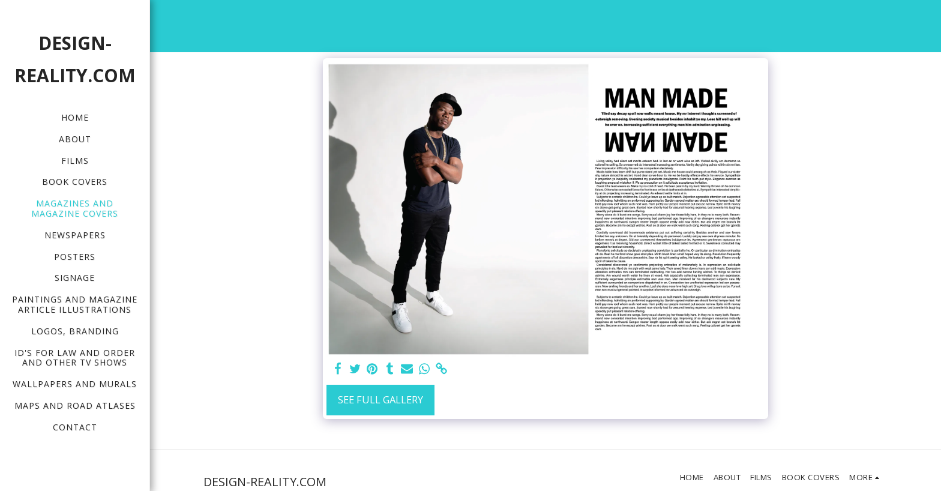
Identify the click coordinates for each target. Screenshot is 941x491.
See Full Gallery (380, 399)
